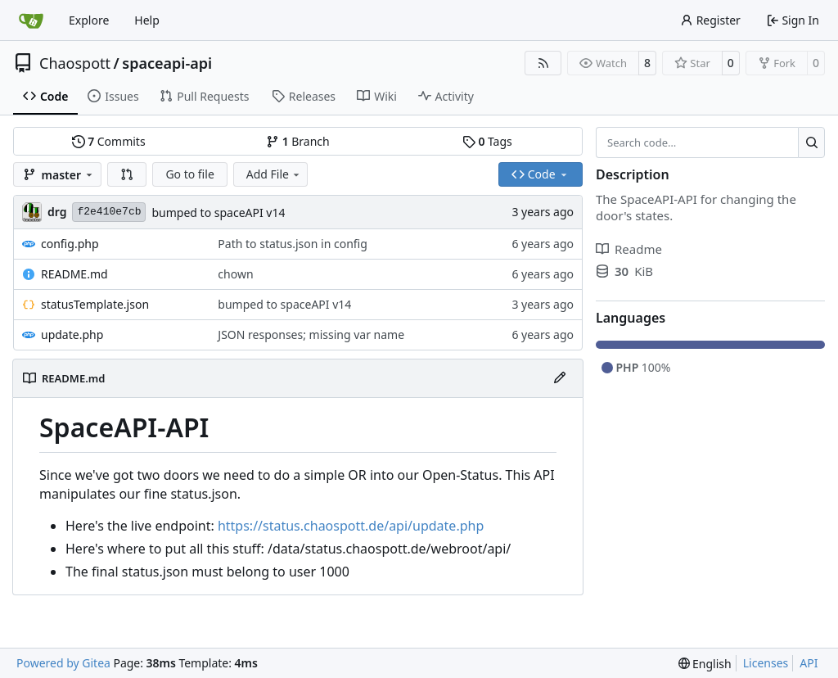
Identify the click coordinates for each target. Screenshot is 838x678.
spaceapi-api (167, 63)
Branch (298, 141)
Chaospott (74, 63)
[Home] (31, 20)
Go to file (189, 174)
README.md (74, 274)
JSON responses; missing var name (311, 334)
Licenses (766, 663)
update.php (72, 334)
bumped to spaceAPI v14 (218, 212)
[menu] (705, 663)
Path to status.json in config (292, 243)
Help (147, 20)
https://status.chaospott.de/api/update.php (351, 526)
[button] (126, 174)
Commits (109, 141)
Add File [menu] (274, 174)
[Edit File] (560, 378)
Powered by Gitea (63, 663)
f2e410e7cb (109, 212)
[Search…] (811, 142)
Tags (487, 141)
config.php (70, 243)
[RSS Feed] (543, 63)
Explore (89, 20)
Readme (629, 249)
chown (235, 274)
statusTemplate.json (95, 304)
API (809, 663)
